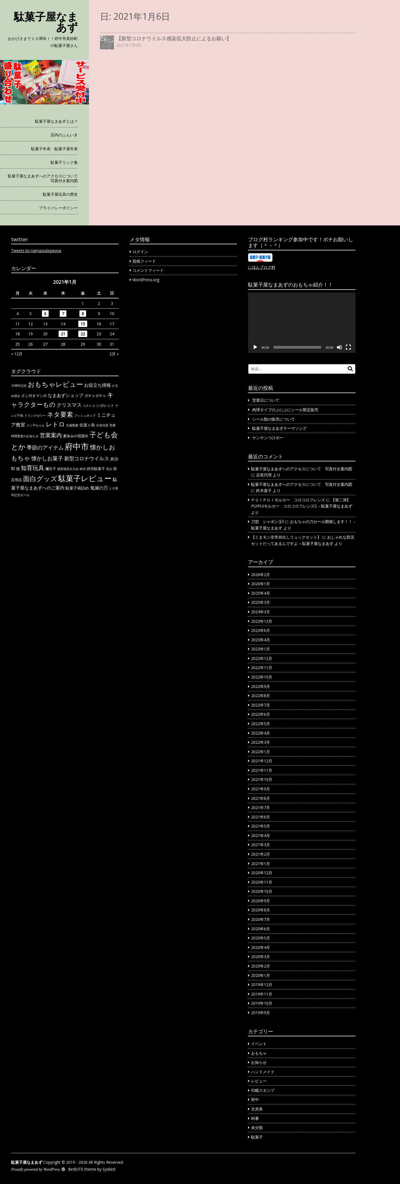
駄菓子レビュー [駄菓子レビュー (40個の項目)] (85, 478)
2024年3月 (260, 611)
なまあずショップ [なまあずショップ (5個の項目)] (65, 395)
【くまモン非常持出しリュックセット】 (286, 537)
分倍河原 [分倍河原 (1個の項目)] (102, 425)
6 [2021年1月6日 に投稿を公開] (45, 313)
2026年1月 (260, 583)
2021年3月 (260, 844)
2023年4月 (260, 639)
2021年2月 (260, 854)
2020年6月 (260, 928)
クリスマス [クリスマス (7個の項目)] (69, 404)
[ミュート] (339, 347)
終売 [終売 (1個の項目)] (83, 469)
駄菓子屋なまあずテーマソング (279, 428)
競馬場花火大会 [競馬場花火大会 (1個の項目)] (68, 469)
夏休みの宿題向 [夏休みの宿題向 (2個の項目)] (75, 435)
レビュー (259, 1081)
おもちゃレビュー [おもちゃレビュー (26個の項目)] (55, 384)
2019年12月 (261, 984)
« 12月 (16, 353)
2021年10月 (261, 779)
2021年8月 (260, 798)
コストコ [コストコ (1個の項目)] (89, 406)
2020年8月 (260, 909)
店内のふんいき (64, 134)
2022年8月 (260, 695)
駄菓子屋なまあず (46, 21)
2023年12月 (261, 621)
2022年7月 (260, 705)
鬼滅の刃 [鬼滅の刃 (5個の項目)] (99, 487)
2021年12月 (261, 760)
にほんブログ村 (261, 267)
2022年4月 (260, 733)
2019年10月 (261, 1003)
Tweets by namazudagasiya (36, 250)
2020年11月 (261, 882)
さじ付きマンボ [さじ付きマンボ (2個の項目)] (34, 395)
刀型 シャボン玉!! (267, 521)
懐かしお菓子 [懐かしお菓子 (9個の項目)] (47, 458)
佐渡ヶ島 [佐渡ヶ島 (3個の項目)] (87, 425)
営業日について (265, 400)
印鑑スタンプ (262, 1090)
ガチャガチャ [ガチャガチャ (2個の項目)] (95, 395)
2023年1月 (260, 649)
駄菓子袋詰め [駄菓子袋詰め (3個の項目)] (77, 488)
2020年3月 (260, 956)
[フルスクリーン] (348, 347)
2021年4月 (260, 835)
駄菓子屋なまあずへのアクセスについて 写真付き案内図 (43, 178)
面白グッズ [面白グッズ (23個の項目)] (40, 478)
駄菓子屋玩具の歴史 (60, 194)
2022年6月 (260, 714)
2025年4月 (260, 593)
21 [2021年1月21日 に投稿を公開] (63, 333)
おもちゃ (259, 1053)
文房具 (257, 1109)
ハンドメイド (262, 1071)
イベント (259, 1043)
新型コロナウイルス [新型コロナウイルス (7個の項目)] (86, 458)
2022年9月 (260, 686)
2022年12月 (261, 658)
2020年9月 (260, 900)
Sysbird (108, 1169)
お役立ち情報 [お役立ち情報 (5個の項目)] (97, 385)
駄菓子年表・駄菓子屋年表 (54, 148)
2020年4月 (260, 947)
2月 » (114, 353)
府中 (255, 1099)
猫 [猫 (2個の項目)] (18, 468)
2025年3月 (260, 602)
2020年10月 (261, 891)
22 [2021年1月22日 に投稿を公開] (83, 333)
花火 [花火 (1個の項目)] (109, 469)
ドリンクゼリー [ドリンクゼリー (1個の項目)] (35, 416)
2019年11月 (261, 994)
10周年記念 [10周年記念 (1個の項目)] (19, 386)
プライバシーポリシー (58, 207)
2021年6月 (260, 817)
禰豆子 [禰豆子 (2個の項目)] (50, 468)
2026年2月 (260, 574)
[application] (302, 323)
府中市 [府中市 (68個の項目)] (77, 446)
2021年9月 (260, 788)
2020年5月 (260, 938)
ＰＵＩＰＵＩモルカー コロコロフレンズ (288, 499)
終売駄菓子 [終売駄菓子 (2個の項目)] (96, 468)
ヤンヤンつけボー (267, 437)
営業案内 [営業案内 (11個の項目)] (51, 435)
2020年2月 (260, 966)
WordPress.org (145, 279)
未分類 (257, 1127)
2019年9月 (260, 1012)
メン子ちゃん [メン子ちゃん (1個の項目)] (35, 425)
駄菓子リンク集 (64, 162)
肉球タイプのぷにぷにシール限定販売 (285, 409)
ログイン (140, 251)
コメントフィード (148, 270)
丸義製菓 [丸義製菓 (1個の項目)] (72, 425)
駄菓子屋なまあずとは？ (56, 121)
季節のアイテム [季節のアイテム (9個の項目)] (45, 447)
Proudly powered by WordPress (35, 1169)
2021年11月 (261, 770)
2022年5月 (260, 723)
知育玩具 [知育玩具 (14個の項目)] (32, 468)
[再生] (255, 347)
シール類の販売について (273, 419)
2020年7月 (260, 919)
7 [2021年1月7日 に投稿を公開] (63, 313)
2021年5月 (260, 826)
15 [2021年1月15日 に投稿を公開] (83, 323)
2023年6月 (260, 630)
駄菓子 (257, 1137)
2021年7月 (260, 807)
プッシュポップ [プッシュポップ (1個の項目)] (85, 416)
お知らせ (259, 1062)
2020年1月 (260, 975)
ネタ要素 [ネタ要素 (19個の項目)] (60, 414)
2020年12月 (261, 872)
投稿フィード (144, 261)
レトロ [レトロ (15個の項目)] (55, 424)
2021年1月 (260, 863)
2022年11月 (261, 667)
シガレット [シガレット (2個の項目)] (105, 405)
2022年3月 (260, 742)
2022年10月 (261, 677)
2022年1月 (260, 751)
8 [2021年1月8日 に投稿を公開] (83, 313)
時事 (255, 1118)
